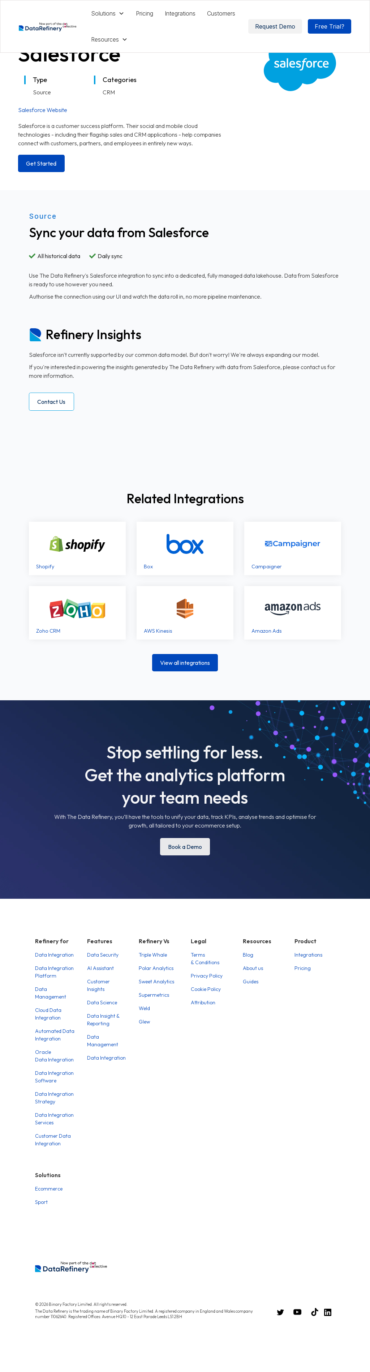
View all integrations (185, 662)
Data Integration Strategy (54, 1098)
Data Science (102, 1002)
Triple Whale (153, 955)
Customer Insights (98, 985)
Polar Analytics (156, 968)
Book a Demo (185, 846)
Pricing (144, 13)
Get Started (41, 163)
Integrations (180, 13)
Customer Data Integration (53, 1140)
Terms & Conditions (205, 959)
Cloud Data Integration (48, 1014)
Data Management (50, 993)
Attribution (203, 1002)
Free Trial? (329, 26)
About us (253, 968)
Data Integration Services (54, 1119)
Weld (144, 1008)
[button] (107, 13)
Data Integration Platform (54, 972)
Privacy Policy (207, 976)
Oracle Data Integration (54, 1056)
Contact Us (51, 401)
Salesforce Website (42, 110)
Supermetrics (154, 995)
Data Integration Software (54, 1077)
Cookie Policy (206, 989)
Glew (144, 1021)
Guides (250, 981)
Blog (248, 955)
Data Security (103, 955)
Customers (221, 13)
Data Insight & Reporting (103, 1020)
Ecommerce (49, 1188)
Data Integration (54, 955)
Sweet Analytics (156, 981)
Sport (41, 1202)
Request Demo (275, 26)
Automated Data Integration (54, 1035)
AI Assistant (100, 968)
